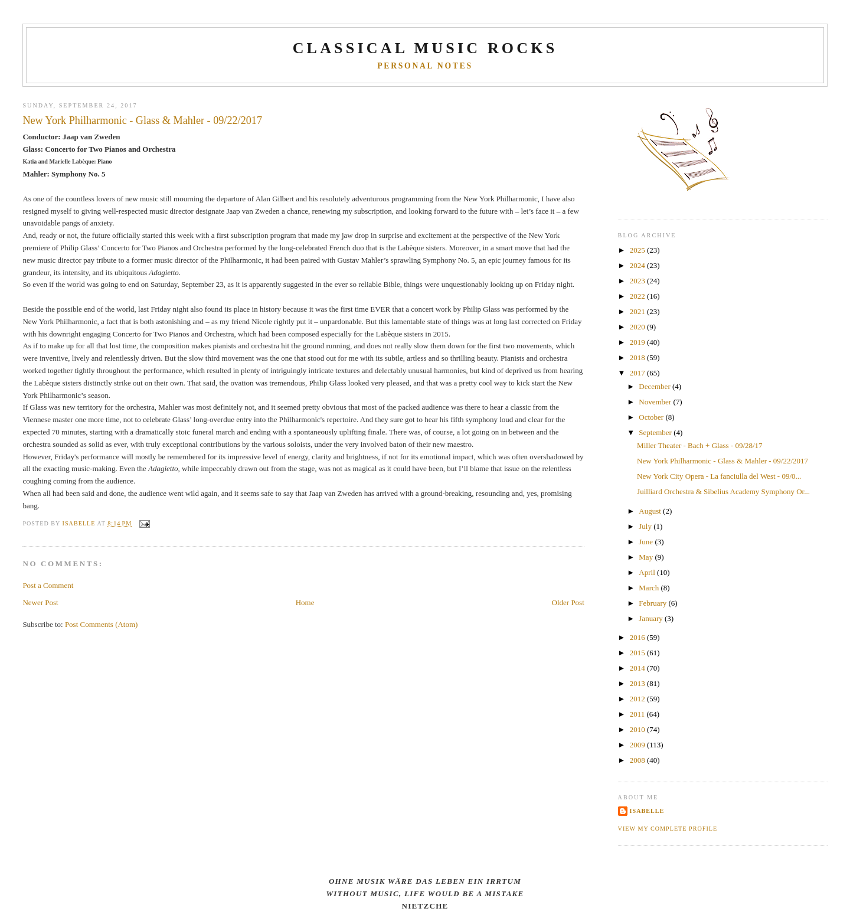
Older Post (568, 602)
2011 (638, 714)
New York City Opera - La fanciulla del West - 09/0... (719, 476)
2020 (638, 326)
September (656, 432)
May (647, 557)
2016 (638, 637)
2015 (638, 652)
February (653, 603)
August (651, 511)
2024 (638, 265)
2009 (638, 744)
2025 (638, 250)
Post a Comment (47, 585)
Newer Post (40, 602)
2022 (638, 296)
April (648, 572)
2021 (638, 311)
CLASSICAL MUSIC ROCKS (425, 48)
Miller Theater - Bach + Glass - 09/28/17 (700, 445)
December (655, 386)
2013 (638, 683)
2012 (638, 698)
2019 (638, 342)
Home (305, 602)
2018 (638, 357)
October (652, 417)
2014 (638, 668)
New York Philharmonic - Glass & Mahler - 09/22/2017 (722, 460)
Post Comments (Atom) (101, 624)
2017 (638, 372)
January (652, 618)
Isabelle (647, 811)
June (647, 541)
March (650, 587)
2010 (638, 729)
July (646, 526)
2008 (638, 760)
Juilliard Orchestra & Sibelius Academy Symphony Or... (723, 491)
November (656, 401)
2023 (638, 280)
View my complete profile (668, 828)
